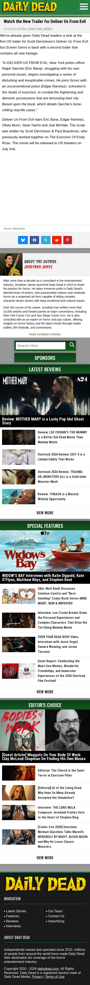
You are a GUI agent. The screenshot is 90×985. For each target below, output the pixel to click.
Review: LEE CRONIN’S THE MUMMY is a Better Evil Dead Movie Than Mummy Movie (62, 437)
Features (12, 916)
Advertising (56, 921)
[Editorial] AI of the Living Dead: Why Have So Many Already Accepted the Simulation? (60, 793)
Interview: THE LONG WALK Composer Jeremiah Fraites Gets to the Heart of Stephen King (61, 812)
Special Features (45, 525)
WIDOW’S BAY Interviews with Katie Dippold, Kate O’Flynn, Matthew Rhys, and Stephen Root (43, 577)
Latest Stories (16, 911)
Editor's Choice (45, 704)
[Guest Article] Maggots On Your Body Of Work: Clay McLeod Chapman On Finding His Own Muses (43, 756)
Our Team (55, 911)
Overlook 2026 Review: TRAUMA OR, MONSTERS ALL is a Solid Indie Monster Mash (62, 477)
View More (45, 512)
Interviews (13, 926)
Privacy (37, 976)
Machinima (19, 228)
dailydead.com (48, 968)
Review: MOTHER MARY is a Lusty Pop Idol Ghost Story (43, 421)
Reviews (12, 921)
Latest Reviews (45, 369)
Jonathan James (39, 29)
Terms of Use (54, 976)
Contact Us (56, 916)
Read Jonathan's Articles (45, 334)
